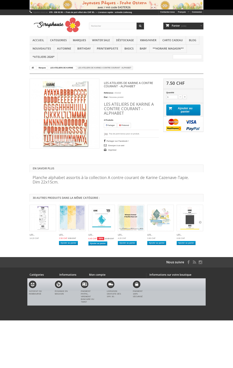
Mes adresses (95, 287)
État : (106, 97)
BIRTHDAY (84, 48)
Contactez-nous (167, 12)
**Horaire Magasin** (168, 48)
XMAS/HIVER (148, 40)
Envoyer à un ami (116, 145)
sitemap (63, 316)
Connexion (197, 12)
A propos (63, 295)
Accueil (38, 40)
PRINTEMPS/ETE (107, 48)
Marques (79, 40)
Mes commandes (97, 279)
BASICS (129, 48)
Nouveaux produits (68, 279)
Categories (58, 40)
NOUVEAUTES (42, 48)
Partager (110, 125)
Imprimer (112, 150)
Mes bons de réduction (99, 295)
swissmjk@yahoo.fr (170, 296)
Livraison (63, 287)
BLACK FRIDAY (37, 322)
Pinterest (124, 125)
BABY (143, 48)
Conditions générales (69, 291)
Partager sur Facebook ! (118, 141)
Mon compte (97, 274)
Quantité (170, 92)
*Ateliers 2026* (44, 57)
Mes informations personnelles (103, 291)
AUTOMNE (64, 48)
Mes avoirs (94, 283)
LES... (32, 234)
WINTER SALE (101, 40)
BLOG (192, 40)
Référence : (109, 93)
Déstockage (125, 40)
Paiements (64, 299)
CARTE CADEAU (172, 40)
